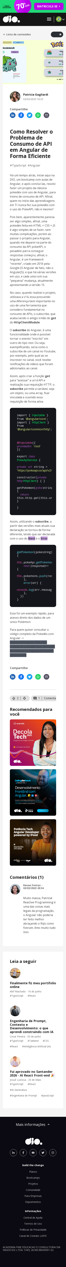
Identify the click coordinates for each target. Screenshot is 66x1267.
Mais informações (33, 1117)
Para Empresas (33, 1188)
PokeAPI (27, 209)
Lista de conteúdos (17, 34)
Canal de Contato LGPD (33, 1228)
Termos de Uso (33, 1216)
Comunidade (33, 1182)
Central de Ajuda (33, 1210)
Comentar (50, 691)
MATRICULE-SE (49, 6)
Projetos (33, 1176)
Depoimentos (33, 1194)
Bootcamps (33, 1170)
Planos (33, 1164)
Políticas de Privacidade (33, 1222)
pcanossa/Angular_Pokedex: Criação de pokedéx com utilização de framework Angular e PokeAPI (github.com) (32, 641)
